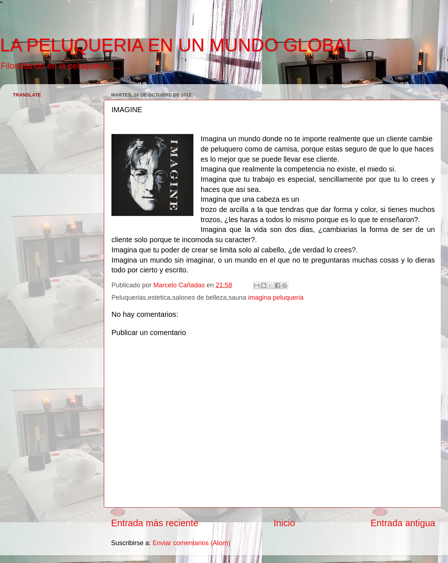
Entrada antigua (402, 523)
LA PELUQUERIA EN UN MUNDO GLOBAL (178, 45)
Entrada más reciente (154, 523)
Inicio (284, 523)
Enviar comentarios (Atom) (191, 543)
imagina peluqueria (275, 297)
